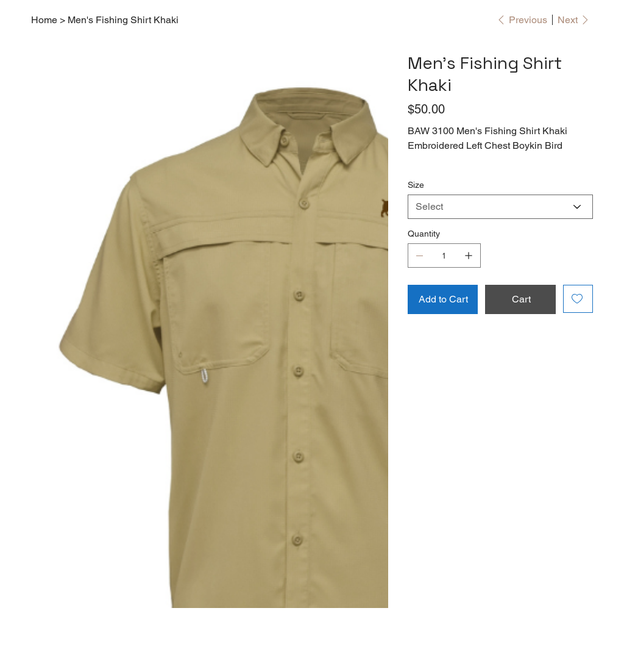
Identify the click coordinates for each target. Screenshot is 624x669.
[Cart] (520, 299)
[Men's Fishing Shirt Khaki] (123, 19)
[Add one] (468, 255)
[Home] (44, 19)
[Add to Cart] (443, 299)
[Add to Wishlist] (578, 299)
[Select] (500, 207)
